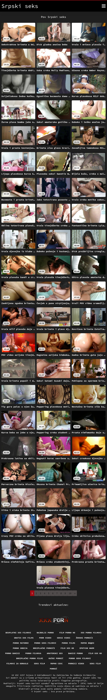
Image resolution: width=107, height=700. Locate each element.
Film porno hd (67, 632)
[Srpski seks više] (104, 6)
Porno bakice (12, 653)
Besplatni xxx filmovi (18, 632)
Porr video (45, 638)
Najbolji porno (45, 632)
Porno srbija (20, 648)
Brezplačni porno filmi (29, 658)
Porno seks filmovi (45, 643)
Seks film (39, 663)
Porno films (68, 643)
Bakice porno (75, 653)
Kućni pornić (56, 658)
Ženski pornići (84, 638)
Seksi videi (63, 638)
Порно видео (87, 643)
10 (70, 593)
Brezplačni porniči (44, 648)
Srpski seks (41, 691)
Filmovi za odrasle (17, 663)
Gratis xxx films (24, 638)
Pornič (53, 668)
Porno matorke (21, 643)
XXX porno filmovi (91, 632)
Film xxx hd (95, 653)
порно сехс (56, 663)
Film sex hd (67, 648)
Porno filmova (33, 653)
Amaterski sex (55, 653)
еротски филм (87, 648)
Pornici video (76, 663)
